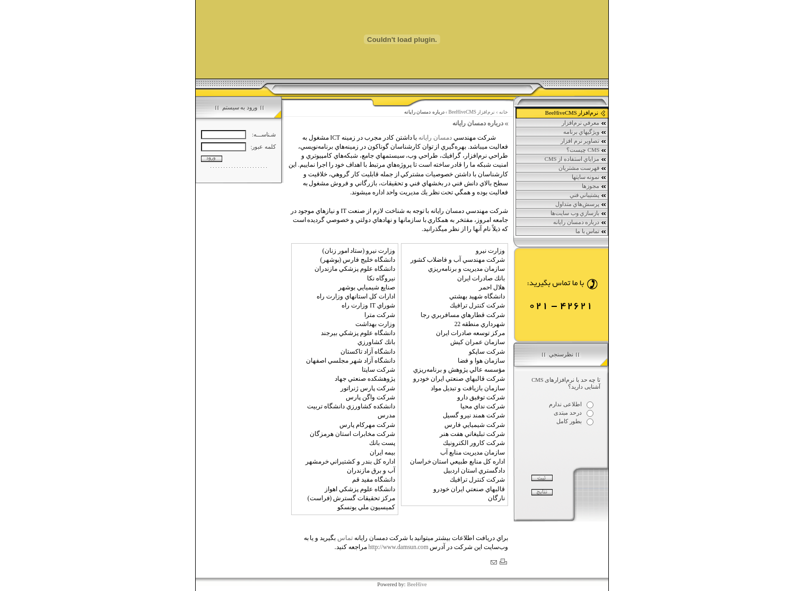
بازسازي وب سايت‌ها (578, 213)
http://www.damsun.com (398, 547)
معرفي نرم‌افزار (584, 123)
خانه (503, 112)
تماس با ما (591, 231)
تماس (345, 538)
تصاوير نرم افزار (584, 141)
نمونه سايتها (589, 177)
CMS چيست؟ (586, 150)
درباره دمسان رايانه (580, 222)
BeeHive (416, 584)
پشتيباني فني (588, 195)
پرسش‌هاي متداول (581, 204)
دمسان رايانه (435, 137)
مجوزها (594, 186)
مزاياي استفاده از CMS (576, 159)
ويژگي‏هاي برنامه (585, 132)
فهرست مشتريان (582, 168)
